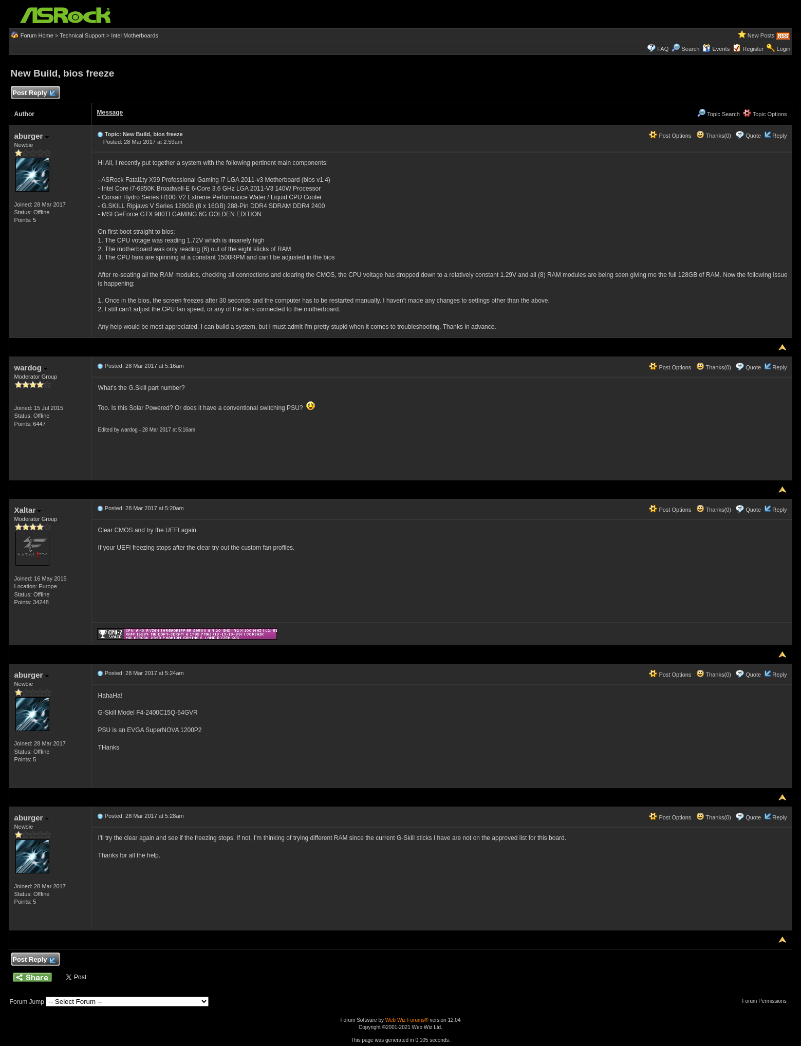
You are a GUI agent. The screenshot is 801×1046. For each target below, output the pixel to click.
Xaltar (28, 510)
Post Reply (34, 93)
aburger (31, 136)
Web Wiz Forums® (407, 1020)
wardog (31, 367)
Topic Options (765, 114)
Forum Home (37, 35)
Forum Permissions (767, 1001)
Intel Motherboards (134, 35)
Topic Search (718, 114)
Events (716, 49)
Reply (779, 136)
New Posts (761, 35)
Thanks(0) (713, 136)
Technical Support (82, 35)
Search (690, 49)
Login (783, 49)
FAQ (662, 49)
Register (752, 49)
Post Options (670, 136)
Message (110, 112)
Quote (753, 136)
